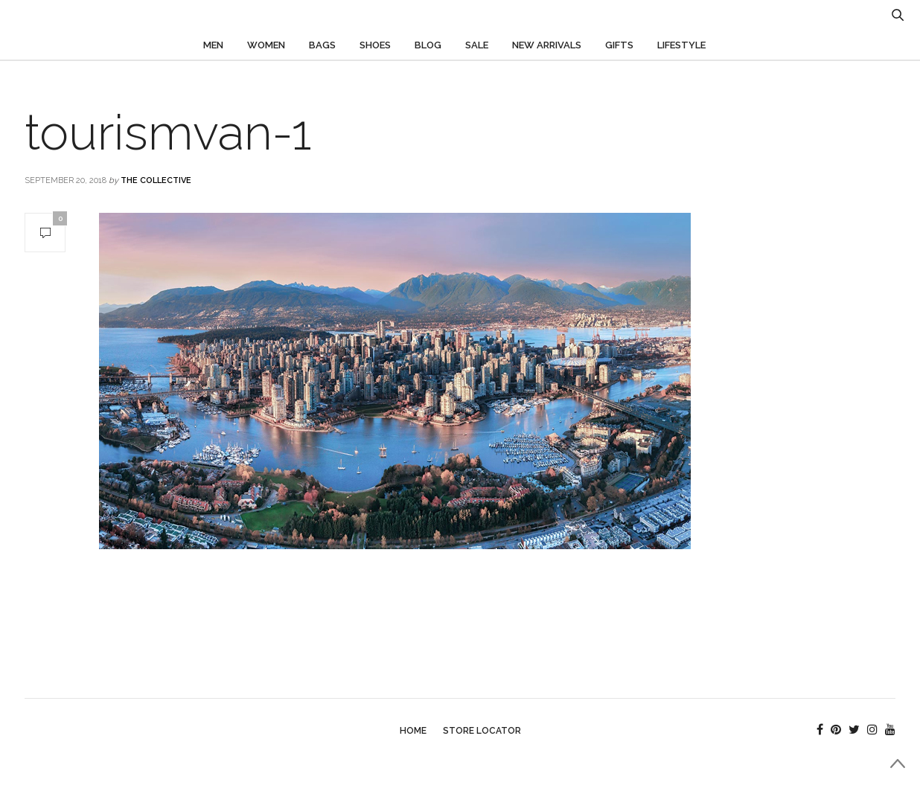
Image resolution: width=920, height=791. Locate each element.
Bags (322, 45)
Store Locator (482, 731)
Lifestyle (681, 45)
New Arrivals (546, 45)
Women (266, 45)
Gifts (619, 45)
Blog (428, 45)
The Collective (156, 180)
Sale (476, 45)
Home (413, 731)
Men (213, 45)
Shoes (375, 45)
